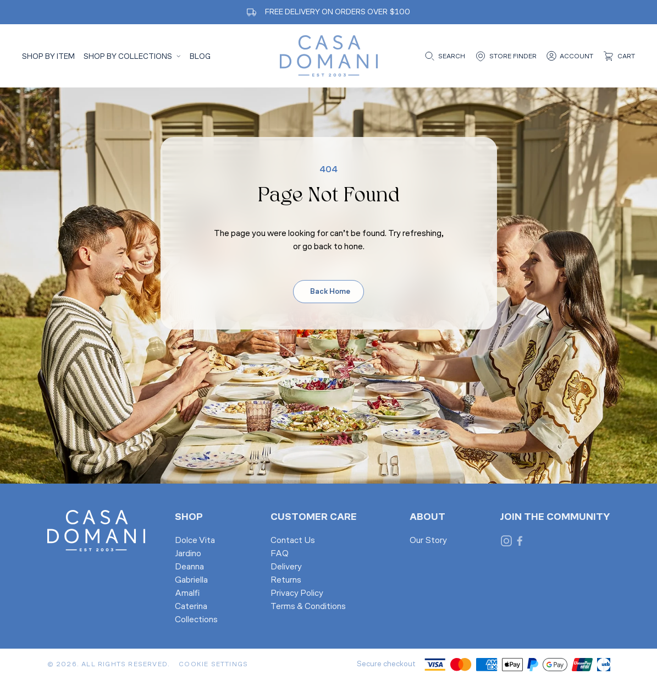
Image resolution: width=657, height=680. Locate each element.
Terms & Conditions (308, 606)
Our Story (428, 540)
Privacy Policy (296, 593)
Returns (285, 580)
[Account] (569, 56)
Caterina (191, 606)
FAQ (279, 554)
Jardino (188, 554)
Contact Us (292, 540)
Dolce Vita (195, 540)
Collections (196, 620)
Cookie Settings (213, 664)
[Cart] (618, 56)
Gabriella (191, 580)
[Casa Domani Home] (329, 55)
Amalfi (187, 593)
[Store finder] (505, 56)
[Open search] (444, 56)
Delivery (286, 567)
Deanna (189, 567)
